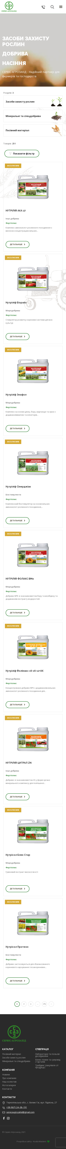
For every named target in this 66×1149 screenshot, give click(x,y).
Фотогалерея (9, 1085)
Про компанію (9, 1078)
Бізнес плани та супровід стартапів (47, 1061)
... (37, 1004)
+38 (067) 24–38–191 (16, 1107)
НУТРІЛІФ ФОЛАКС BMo (20, 578)
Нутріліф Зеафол (16, 394)
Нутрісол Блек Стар (18, 854)
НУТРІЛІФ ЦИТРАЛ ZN (19, 762)
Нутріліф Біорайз (16, 302)
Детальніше (17, 244)
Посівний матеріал (11, 1054)
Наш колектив (9, 1082)
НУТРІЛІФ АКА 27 (16, 210)
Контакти (7, 1089)
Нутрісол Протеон (17, 946)
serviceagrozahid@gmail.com (20, 1112)
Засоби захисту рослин (14, 1058)
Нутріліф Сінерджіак (18, 486)
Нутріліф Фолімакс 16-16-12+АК (25, 670)
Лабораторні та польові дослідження (47, 1055)
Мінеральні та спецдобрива (16, 1061)
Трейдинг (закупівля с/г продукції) (47, 1066)
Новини (6, 1075)
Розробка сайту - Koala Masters (33, 1141)
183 (44, 1004)
